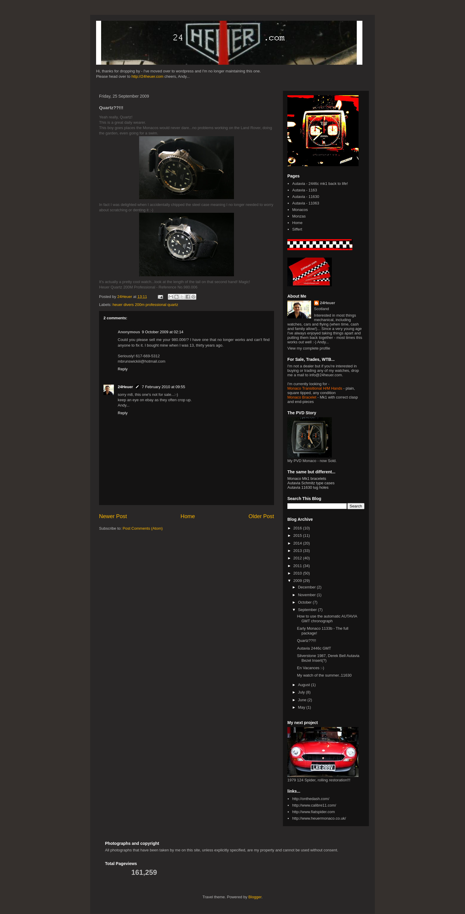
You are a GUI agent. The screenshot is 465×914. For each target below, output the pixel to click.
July (302, 692)
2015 (298, 535)
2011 (298, 566)
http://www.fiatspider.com (313, 812)
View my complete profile (308, 348)
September (308, 609)
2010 (298, 573)
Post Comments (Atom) (143, 528)
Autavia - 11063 (305, 203)
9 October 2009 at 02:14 (162, 332)
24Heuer (125, 387)
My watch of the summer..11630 (324, 675)
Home (188, 516)
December (307, 587)
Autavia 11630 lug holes (308, 487)
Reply (123, 369)
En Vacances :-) (310, 668)
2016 (298, 528)
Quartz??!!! (306, 640)
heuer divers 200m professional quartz (145, 304)
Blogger (255, 897)
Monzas (299, 216)
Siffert (297, 229)
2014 (298, 543)
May (302, 707)
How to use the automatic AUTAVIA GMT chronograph (327, 618)
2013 (298, 550)
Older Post (261, 516)
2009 (298, 580)
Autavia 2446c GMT (314, 648)
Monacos (300, 209)
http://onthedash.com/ (310, 798)
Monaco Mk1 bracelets (306, 478)
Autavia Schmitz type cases (311, 483)
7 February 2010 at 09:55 (163, 387)
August (304, 685)
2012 (298, 558)
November (307, 595)
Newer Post (113, 516)
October (305, 602)
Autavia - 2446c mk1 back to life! (320, 183)
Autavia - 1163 (304, 190)
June (303, 700)
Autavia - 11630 (305, 196)
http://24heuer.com (147, 76)
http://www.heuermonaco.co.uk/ (319, 818)
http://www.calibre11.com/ (314, 805)
